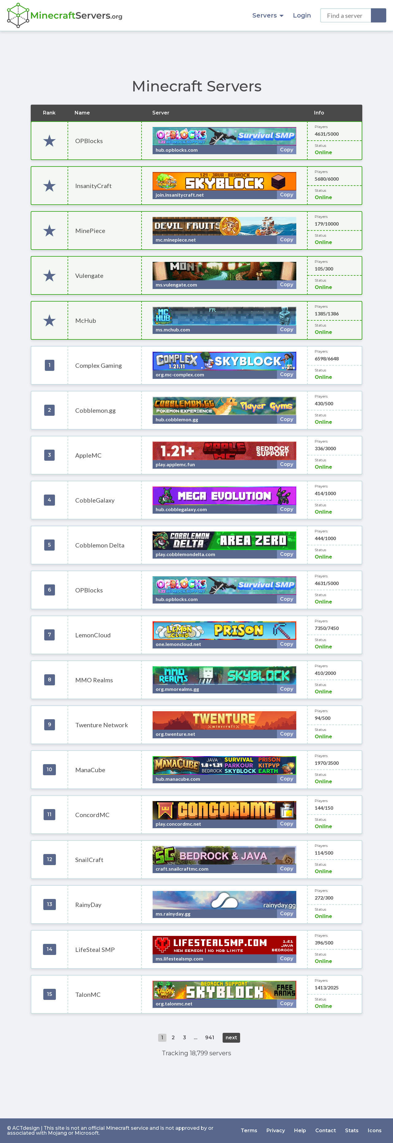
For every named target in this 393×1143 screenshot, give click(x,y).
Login (302, 15)
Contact (325, 1130)
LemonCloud (93, 635)
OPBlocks (89, 140)
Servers (268, 15)
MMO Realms (94, 680)
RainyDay (88, 904)
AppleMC (88, 455)
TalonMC (88, 994)
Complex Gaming (98, 365)
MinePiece (90, 230)
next (231, 1038)
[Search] (378, 15)
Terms (249, 1130)
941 (209, 1038)
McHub (85, 320)
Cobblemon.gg (95, 410)
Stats (352, 1130)
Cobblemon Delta (99, 545)
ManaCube (90, 769)
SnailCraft (89, 859)
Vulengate (89, 275)
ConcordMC (92, 814)
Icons (375, 1130)
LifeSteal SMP (95, 949)
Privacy (276, 1130)
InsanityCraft (93, 185)
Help (300, 1130)
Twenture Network (101, 724)
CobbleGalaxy (95, 500)
